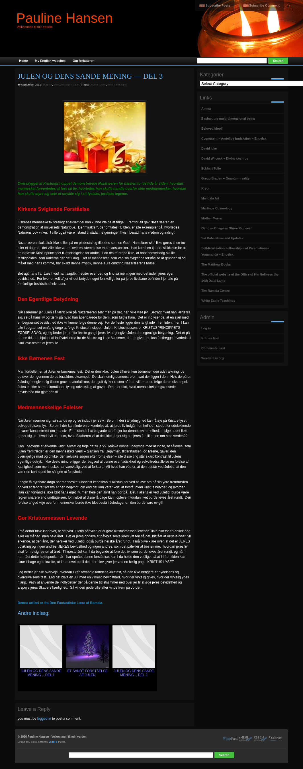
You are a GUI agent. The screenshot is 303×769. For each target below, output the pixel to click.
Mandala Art (210, 198)
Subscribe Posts (218, 5)
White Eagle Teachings (218, 300)
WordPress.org (212, 358)
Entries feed (210, 338)
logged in (44, 719)
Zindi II (53, 742)
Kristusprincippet (117, 84)
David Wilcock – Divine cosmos (224, 158)
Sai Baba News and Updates (222, 238)
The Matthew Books (216, 264)
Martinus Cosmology (216, 208)
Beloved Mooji (212, 128)
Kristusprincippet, (70, 84)
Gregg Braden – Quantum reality (225, 178)
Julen (103, 84)
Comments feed (213, 348)
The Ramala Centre (215, 290)
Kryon (205, 188)
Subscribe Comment (264, 5)
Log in (206, 328)
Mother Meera (211, 218)
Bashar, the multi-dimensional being (228, 118)
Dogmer (47, 84)
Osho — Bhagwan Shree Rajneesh (227, 228)
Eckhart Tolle (211, 168)
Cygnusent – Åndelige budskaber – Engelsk (234, 138)
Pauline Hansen (64, 18)
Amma (206, 108)
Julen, (56, 84)
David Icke (209, 148)
